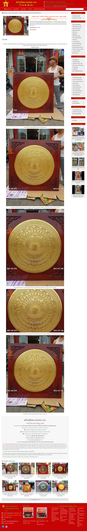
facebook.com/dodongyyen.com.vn (37, 437)
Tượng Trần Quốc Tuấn (77, 63)
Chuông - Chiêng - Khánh (77, 49)
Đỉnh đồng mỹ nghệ (76, 113)
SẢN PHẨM (16, 9)
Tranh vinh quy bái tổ (77, 79)
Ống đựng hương (76, 35)
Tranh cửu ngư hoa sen (77, 81)
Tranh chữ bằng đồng (77, 90)
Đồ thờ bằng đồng (76, 24)
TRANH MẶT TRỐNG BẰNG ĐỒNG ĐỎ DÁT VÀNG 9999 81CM (48, 17)
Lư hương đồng (75, 41)
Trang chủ (5, 12)
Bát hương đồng (76, 30)
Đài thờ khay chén (76, 45)
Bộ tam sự (74, 32)
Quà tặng (74, 120)
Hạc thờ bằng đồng (76, 37)
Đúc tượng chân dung (77, 70)
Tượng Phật (75, 69)
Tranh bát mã (75, 83)
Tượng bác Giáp (76, 61)
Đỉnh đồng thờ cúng (77, 26)
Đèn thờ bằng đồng (76, 43)
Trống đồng (74, 101)
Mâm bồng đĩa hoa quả (77, 47)
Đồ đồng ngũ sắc (76, 16)
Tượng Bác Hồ (75, 59)
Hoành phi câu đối (76, 28)
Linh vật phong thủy (76, 109)
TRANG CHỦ (7, 9)
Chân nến (74, 39)
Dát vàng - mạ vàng (76, 17)
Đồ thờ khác (75, 52)
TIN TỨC (30, 9)
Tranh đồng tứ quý (76, 92)
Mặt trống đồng (75, 103)
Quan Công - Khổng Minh (77, 65)
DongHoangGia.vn (9, 519)
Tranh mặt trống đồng (12, 12)
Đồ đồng (53, 520)
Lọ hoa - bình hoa (76, 51)
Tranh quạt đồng (76, 88)
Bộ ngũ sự (74, 34)
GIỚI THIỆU (23, 9)
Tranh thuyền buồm (76, 87)
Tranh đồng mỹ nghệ (77, 77)
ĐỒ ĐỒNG (29, 420)
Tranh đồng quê (76, 85)
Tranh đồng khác (76, 94)
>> (39, 499)
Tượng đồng (75, 67)
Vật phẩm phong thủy (77, 111)
